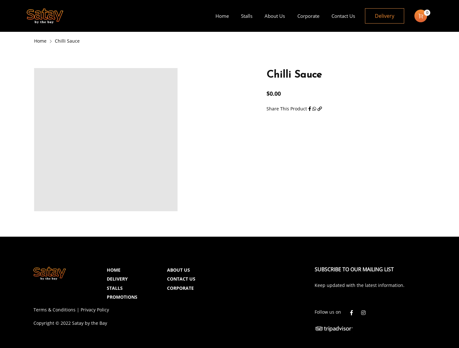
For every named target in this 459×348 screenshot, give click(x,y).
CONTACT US (181, 279)
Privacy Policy (95, 310)
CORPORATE (180, 288)
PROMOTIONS (122, 297)
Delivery (384, 15)
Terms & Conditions (54, 310)
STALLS (115, 288)
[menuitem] (222, 15)
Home (40, 41)
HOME (113, 270)
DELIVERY (117, 279)
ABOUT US (178, 270)
